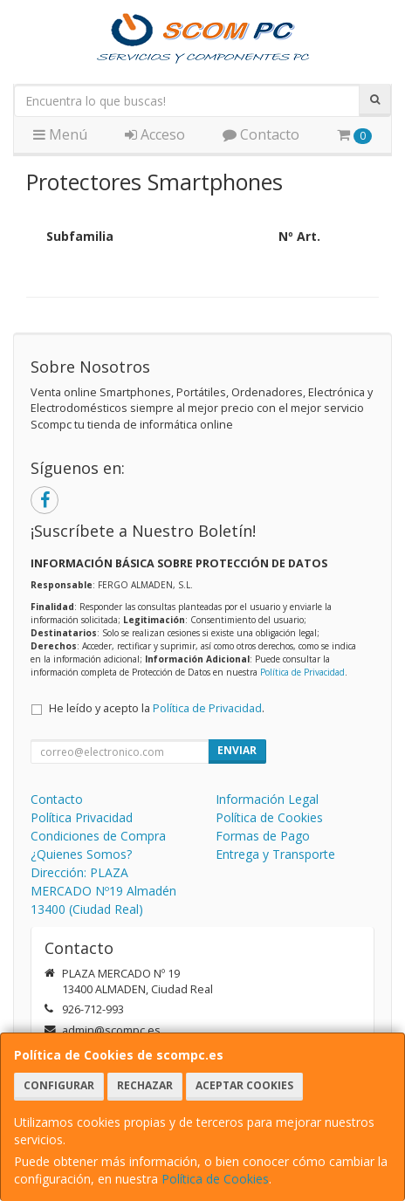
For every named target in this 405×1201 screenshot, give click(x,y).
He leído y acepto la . (156, 708)
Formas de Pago (263, 835)
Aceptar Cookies (244, 1085)
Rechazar (145, 1085)
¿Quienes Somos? (81, 854)
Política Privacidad (82, 817)
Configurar (59, 1085)
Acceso (155, 134)
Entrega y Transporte (275, 854)
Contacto (261, 134)
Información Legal (267, 799)
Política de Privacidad (302, 672)
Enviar (237, 750)
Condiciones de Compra (98, 835)
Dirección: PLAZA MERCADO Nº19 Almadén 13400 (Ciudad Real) (103, 890)
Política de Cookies (215, 1178)
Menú (60, 134)
